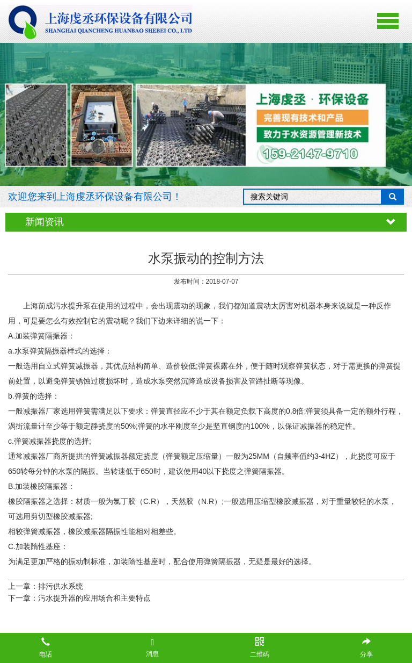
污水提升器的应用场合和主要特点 (94, 598)
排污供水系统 (60, 586)
